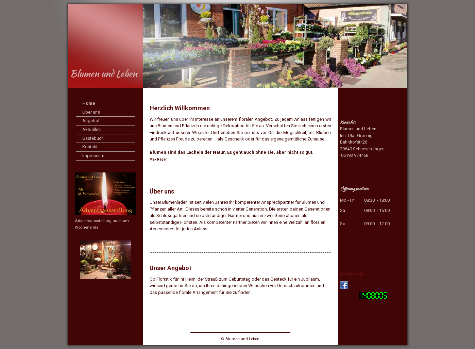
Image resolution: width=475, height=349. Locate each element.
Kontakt (90, 146)
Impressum (93, 155)
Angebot (91, 120)
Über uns (91, 112)
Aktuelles (91, 129)
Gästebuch (93, 138)
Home (88, 103)
